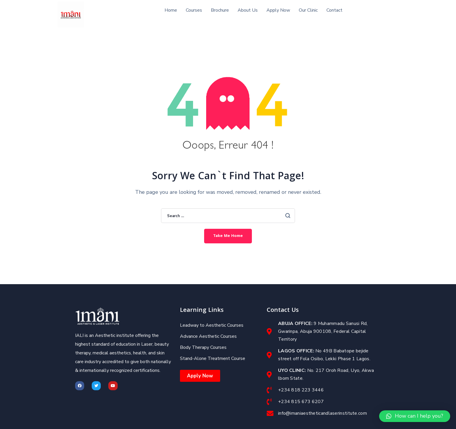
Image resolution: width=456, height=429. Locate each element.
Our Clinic (308, 10)
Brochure (220, 10)
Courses (194, 10)
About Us (248, 10)
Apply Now (278, 10)
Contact (334, 10)
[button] (414, 416)
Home (171, 10)
